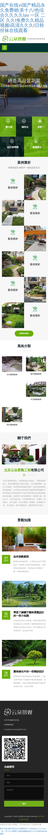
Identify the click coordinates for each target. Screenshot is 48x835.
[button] (45, 84)
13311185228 (8, 724)
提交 (24, 804)
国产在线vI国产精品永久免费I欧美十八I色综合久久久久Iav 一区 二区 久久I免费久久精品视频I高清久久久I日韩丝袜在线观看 (22, 17)
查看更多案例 (24, 333)
